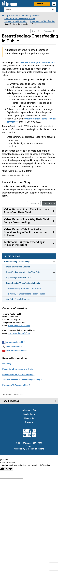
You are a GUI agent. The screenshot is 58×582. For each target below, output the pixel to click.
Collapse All (50, 203)
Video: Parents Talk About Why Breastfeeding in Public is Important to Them (25, 232)
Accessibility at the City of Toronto (29, 448)
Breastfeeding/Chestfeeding (16, 261)
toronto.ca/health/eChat (19, 333)
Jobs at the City (29, 410)
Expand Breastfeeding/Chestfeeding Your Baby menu (54, 272)
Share (36, 31)
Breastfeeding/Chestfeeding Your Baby (23, 272)
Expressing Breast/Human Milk (19, 277)
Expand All (35, 203)
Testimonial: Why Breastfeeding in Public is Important (24, 243)
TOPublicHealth (14, 346)
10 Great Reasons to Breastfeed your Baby (22, 379)
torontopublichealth (15, 342)
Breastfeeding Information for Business (25, 288)
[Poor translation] (9, 469)
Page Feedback (10, 400)
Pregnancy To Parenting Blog (16, 385)
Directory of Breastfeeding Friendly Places (26, 294)
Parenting (6, 363)
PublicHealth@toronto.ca (19, 325)
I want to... (40, 3)
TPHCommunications (16, 350)
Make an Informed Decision (18, 267)
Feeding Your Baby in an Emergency (18, 374)
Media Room (29, 414)
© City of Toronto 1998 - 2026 (29, 443)
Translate (48, 31)
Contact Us (29, 418)
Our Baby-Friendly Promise (17, 299)
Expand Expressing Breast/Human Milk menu (54, 277)
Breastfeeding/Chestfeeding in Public (23, 283)
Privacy (29, 446)
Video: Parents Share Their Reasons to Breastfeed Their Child (27, 211)
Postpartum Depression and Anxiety (18, 369)
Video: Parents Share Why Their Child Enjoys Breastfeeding (26, 220)
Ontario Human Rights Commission (36, 62)
